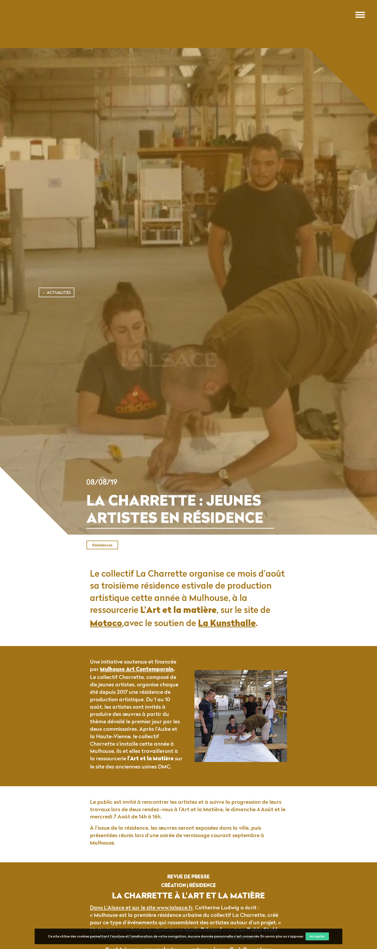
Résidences (102, 545)
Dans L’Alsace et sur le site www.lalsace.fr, (142, 916)
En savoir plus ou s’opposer (281, 936)
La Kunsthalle (227, 632)
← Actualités (56, 292)
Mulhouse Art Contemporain (136, 678)
